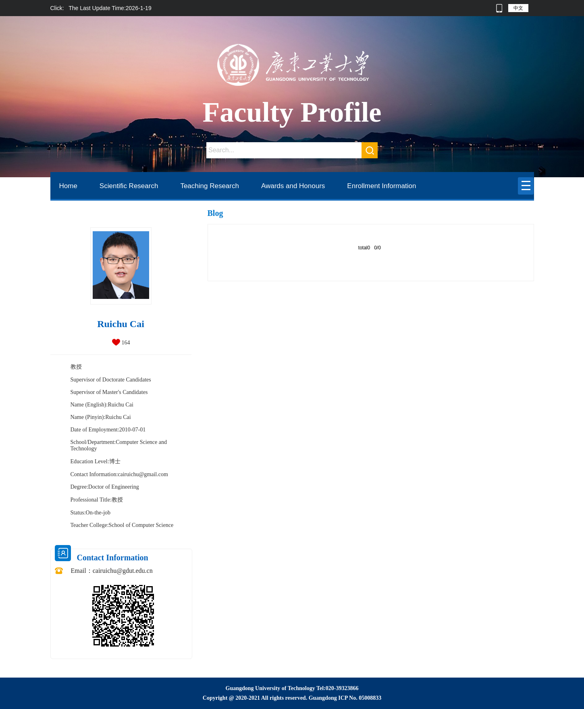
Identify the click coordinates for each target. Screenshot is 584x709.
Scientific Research (129, 186)
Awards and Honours (293, 186)
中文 (518, 8)
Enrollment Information (381, 186)
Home (68, 186)
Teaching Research (209, 186)
